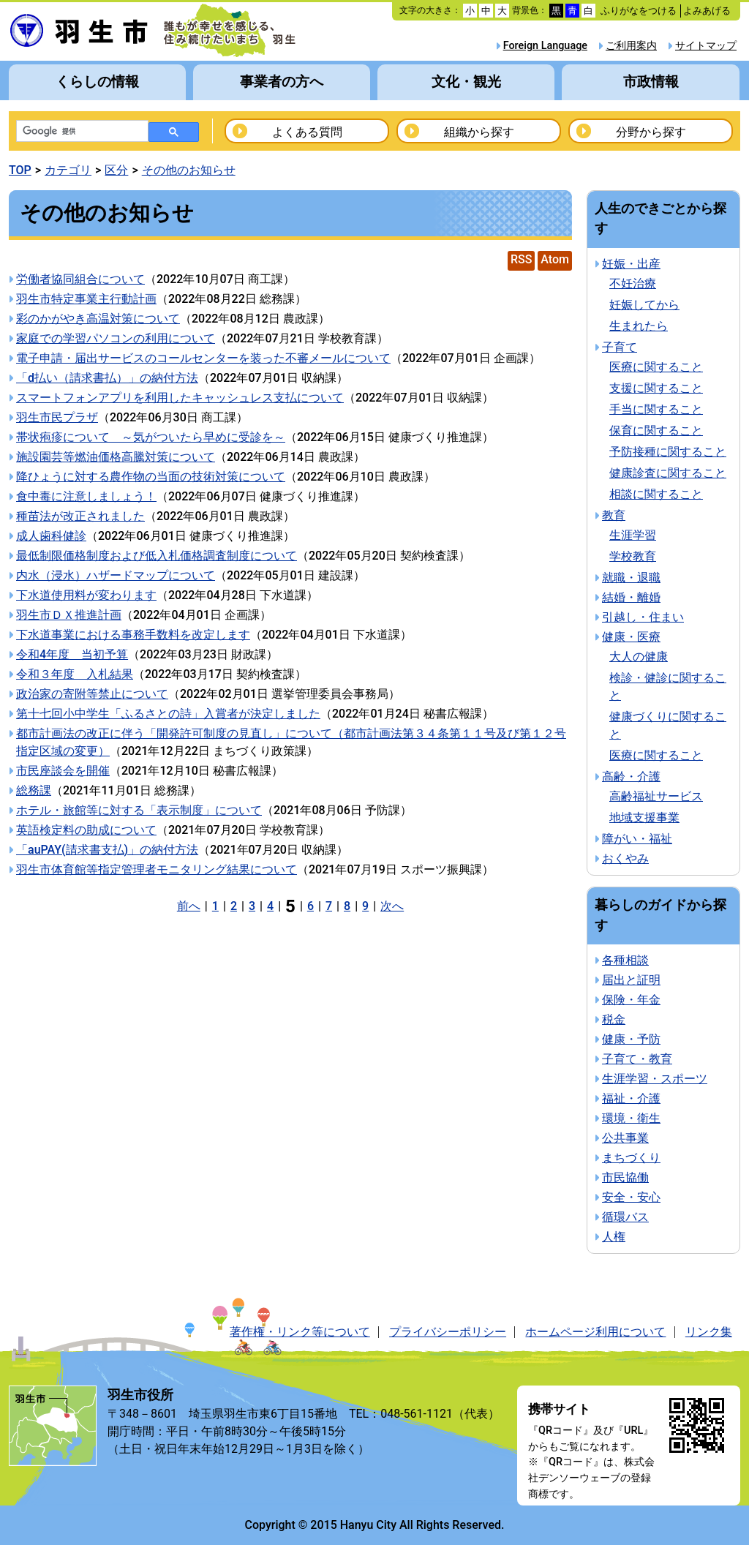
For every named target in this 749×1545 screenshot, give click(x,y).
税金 (613, 1019)
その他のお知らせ (189, 170)
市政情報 (651, 81)
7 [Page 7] (328, 906)
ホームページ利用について (595, 1332)
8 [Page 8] (347, 906)
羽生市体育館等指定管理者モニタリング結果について (156, 869)
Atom (555, 259)
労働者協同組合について (80, 279)
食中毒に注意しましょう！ (86, 496)
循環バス (625, 1217)
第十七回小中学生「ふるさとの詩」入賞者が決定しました (168, 714)
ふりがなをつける (639, 10)
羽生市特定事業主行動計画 (86, 299)
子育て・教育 (637, 1059)
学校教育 (632, 556)
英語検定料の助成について (86, 830)
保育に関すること (656, 430)
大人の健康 (638, 657)
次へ (392, 906)
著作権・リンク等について (300, 1332)
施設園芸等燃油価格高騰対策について (115, 457)
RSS (521, 259)
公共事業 (625, 1138)
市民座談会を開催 (63, 771)
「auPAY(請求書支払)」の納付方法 (107, 850)
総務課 (33, 790)
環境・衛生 (631, 1118)
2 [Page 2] (233, 906)
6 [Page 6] (310, 906)
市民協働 (625, 1177)
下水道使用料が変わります (86, 595)
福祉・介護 (631, 1098)
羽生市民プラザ (57, 417)
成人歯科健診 (51, 536)
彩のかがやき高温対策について (98, 319)
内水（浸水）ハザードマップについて (115, 575)
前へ (188, 906)
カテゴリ (68, 170)
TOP (20, 170)
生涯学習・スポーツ (654, 1079)
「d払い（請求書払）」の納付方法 (107, 378)
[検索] (81, 131)
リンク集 (708, 1332)
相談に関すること (656, 494)
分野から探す (651, 132)
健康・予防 (631, 1039)
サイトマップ (706, 46)
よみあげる (707, 10)
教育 (613, 515)
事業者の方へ (281, 81)
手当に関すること (656, 409)
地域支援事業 (644, 817)
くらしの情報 (97, 81)
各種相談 (625, 960)
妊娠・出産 (631, 264)
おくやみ (625, 858)
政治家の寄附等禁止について (92, 694)
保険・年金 (631, 1000)
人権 (613, 1237)
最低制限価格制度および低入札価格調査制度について (156, 556)
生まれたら (638, 326)
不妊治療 (632, 283)
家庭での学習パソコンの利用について (115, 338)
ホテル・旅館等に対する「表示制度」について (139, 810)
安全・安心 (631, 1197)
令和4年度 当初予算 (72, 654)
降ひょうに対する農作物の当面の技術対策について (150, 477)
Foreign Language (545, 46)
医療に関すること (656, 367)
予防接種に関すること (667, 452)
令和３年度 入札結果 (74, 674)
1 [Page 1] (215, 906)
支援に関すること (656, 388)
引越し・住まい (643, 617)
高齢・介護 (631, 776)
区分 (116, 170)
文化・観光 (466, 81)
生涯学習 (632, 535)
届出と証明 (631, 980)
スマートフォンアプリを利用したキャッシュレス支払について (180, 398)
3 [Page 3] (252, 906)
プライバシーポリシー (447, 1332)
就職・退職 (631, 577)
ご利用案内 (631, 46)
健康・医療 (631, 637)
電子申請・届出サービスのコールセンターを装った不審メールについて (203, 358)
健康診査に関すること (667, 473)
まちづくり (631, 1158)
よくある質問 (307, 132)
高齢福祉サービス (656, 796)
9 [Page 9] (365, 906)
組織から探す (479, 132)
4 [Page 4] (270, 906)
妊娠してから (644, 305)
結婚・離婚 (631, 597)
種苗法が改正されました (80, 516)
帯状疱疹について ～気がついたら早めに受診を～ (150, 437)
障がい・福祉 (637, 839)
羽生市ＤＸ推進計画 (68, 615)
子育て (619, 347)
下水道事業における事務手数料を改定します (133, 635)
